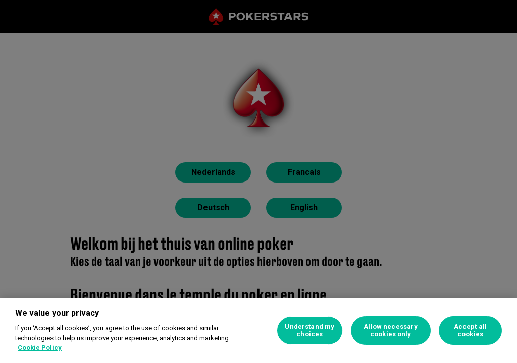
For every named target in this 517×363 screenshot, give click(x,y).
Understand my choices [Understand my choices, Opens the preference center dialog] (309, 330)
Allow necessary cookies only (391, 330)
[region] (258, 330)
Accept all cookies (470, 330)
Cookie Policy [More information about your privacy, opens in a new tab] (40, 347)
